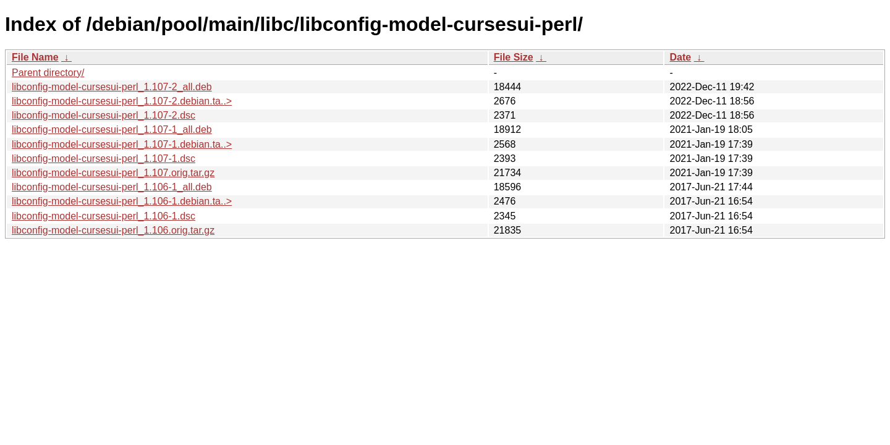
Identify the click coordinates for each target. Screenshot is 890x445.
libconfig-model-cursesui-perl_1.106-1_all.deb (112, 187)
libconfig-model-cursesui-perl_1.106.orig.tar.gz (113, 230)
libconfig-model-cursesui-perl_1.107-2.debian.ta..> (122, 101)
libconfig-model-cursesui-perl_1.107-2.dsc (103, 115)
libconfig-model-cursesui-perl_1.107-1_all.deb (112, 129)
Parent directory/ (48, 72)
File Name (35, 57)
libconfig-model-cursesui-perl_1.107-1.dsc (103, 158)
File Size (513, 57)
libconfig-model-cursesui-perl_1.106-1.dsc (103, 216)
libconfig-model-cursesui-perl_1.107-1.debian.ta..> (122, 144)
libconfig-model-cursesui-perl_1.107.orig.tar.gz (113, 172)
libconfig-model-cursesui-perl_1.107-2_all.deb (112, 87)
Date (680, 57)
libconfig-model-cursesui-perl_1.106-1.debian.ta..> (122, 201)
